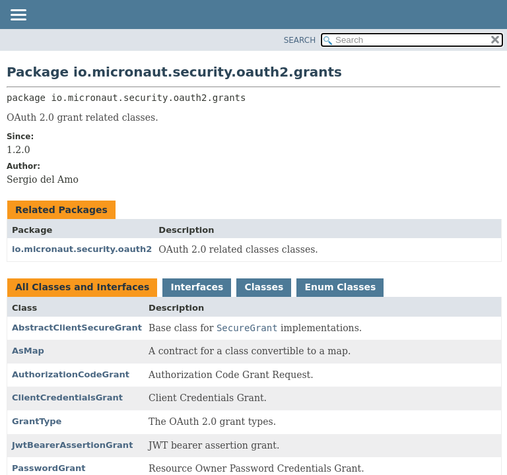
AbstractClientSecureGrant (77, 327)
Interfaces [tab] (196, 287)
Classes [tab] (263, 287)
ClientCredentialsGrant (67, 397)
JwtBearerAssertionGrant (72, 445)
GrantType (36, 421)
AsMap (28, 351)
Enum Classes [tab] (340, 287)
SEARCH (300, 40)
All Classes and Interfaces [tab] (82, 287)
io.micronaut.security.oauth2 (82, 249)
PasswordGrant (49, 468)
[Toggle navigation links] (18, 16)
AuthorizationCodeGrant (70, 374)
